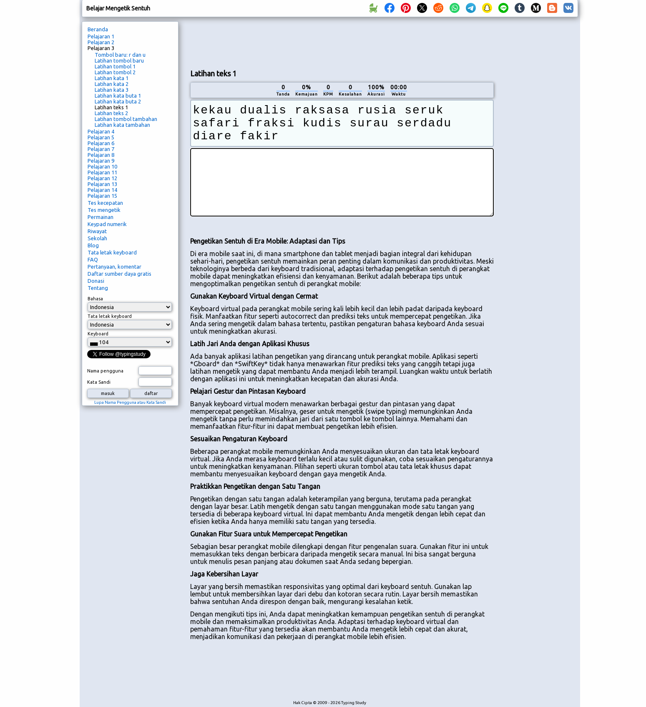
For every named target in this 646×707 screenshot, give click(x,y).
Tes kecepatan (105, 203)
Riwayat (97, 231)
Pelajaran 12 (102, 178)
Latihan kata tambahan (122, 125)
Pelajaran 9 (101, 161)
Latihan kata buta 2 (118, 101)
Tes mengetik (104, 210)
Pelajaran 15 (102, 196)
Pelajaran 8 (101, 155)
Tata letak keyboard (112, 252)
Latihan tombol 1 (115, 66)
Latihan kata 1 (111, 78)
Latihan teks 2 (111, 113)
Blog (93, 245)
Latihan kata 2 (111, 84)
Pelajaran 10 (102, 166)
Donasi (96, 281)
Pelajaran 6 (101, 143)
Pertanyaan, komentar (114, 266)
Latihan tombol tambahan (126, 119)
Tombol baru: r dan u (120, 55)
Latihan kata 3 (111, 90)
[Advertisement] (342, 42)
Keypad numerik (107, 224)
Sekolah (97, 238)
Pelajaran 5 (101, 137)
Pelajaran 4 (101, 131)
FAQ (93, 259)
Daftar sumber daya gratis (119, 274)
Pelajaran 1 (101, 36)
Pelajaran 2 (101, 42)
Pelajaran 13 (102, 184)
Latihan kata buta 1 (118, 95)
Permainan (100, 217)
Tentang (98, 288)
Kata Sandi (99, 382)
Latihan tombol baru (119, 60)
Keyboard (98, 333)
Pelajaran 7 (101, 149)
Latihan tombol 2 (115, 72)
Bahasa (95, 298)
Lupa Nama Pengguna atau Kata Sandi (130, 402)
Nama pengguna (105, 370)
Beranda (98, 29)
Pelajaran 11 (102, 172)
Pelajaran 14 (102, 190)
